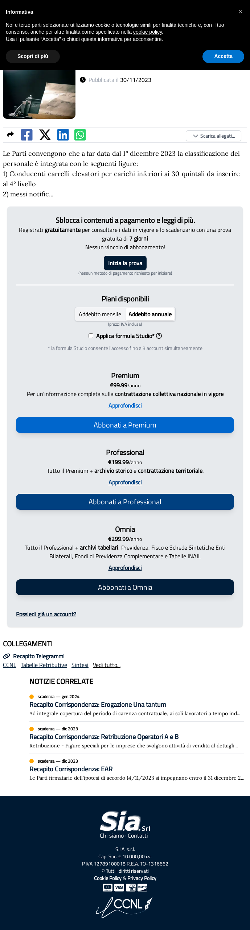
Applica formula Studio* (127, 335)
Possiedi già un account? (46, 614)
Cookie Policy (108, 878)
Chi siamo (112, 835)
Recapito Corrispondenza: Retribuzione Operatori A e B (104, 737)
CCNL (9, 664)
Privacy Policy (141, 878)
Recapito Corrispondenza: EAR (70, 769)
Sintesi (80, 664)
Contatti (138, 835)
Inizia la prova (125, 263)
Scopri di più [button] (32, 56)
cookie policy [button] (147, 32)
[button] (240, 11)
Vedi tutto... (106, 664)
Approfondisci (125, 405)
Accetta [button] (223, 56)
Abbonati (125, 424)
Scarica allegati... (213, 135)
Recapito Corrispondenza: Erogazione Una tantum (97, 704)
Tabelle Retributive (44, 664)
